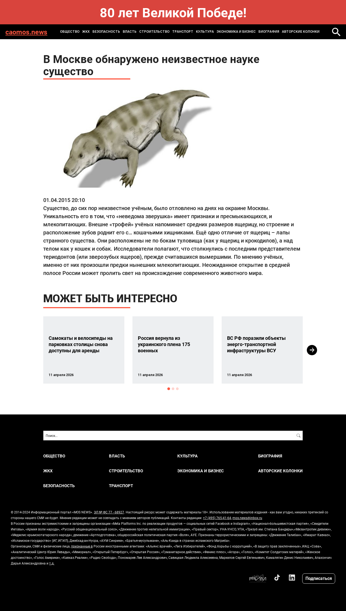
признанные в (82, 546)
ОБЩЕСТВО (69, 32)
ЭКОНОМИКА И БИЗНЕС (236, 32)
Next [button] (312, 350)
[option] (83, 350)
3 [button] (177, 388)
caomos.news (26, 31)
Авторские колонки (301, 32)
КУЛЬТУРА (205, 32)
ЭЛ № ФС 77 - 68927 (109, 512)
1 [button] (168, 388)
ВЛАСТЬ (130, 32)
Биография (268, 32)
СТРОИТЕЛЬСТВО (154, 32)
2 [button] (173, 388)
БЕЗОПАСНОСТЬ (106, 32)
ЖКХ (86, 32)
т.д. (51, 563)
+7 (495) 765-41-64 (217, 518)
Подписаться (318, 578)
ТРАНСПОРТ (182, 32)
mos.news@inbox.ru (247, 518)
